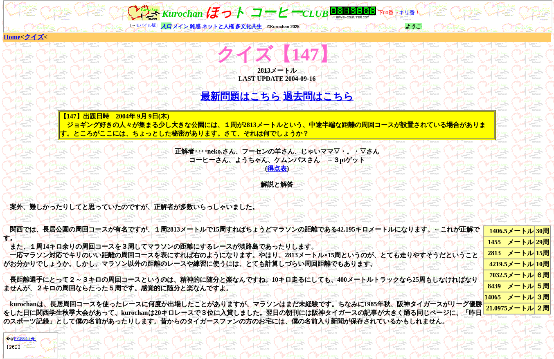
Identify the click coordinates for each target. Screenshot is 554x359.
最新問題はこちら (240, 96)
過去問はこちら (318, 96)
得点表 (277, 168)
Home (12, 36)
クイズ (34, 36)
